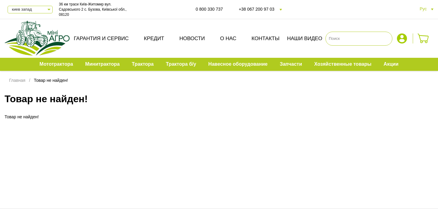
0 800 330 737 (209, 9)
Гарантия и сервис (101, 38)
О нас (228, 38)
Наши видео (304, 38)
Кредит (154, 38)
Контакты (266, 38)
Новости (192, 38)
